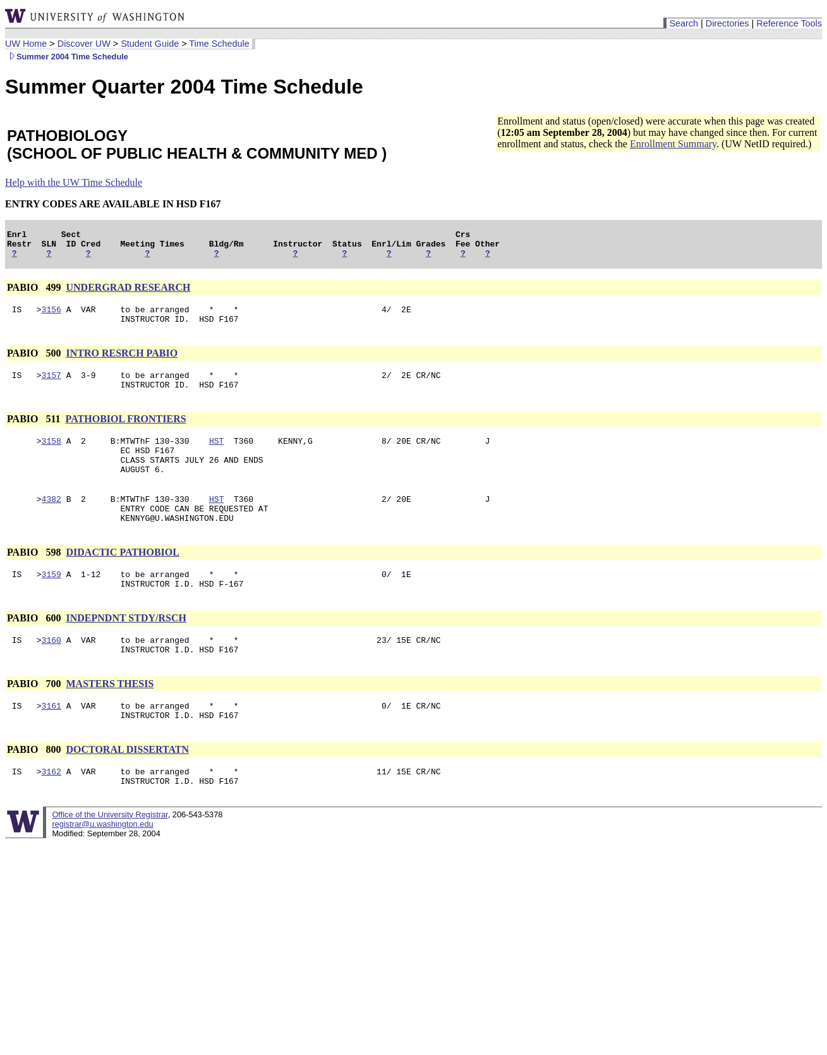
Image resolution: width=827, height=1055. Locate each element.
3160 (51, 672)
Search (683, 23)
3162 (51, 811)
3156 (51, 316)
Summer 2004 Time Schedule (66, 56)
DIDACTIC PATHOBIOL (122, 578)
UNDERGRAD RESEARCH (128, 293)
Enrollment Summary (673, 143)
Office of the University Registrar (109, 856)
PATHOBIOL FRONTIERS (126, 432)
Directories (727, 23)
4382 (51, 521)
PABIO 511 (35, 432)
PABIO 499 (35, 293)
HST (216, 455)
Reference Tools (789, 23)
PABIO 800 (35, 787)
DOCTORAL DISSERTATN (127, 787)
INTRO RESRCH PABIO (122, 362)
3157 (51, 386)
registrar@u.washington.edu (102, 865)
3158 (51, 455)
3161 (51, 741)
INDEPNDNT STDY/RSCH (126, 648)
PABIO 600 (35, 648)
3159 (51, 602)
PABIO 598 (35, 578)
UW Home (26, 44)
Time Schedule (219, 44)
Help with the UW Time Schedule (73, 182)
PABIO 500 (35, 362)
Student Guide (150, 44)
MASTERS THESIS (110, 717)
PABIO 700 (35, 717)
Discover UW (84, 44)
